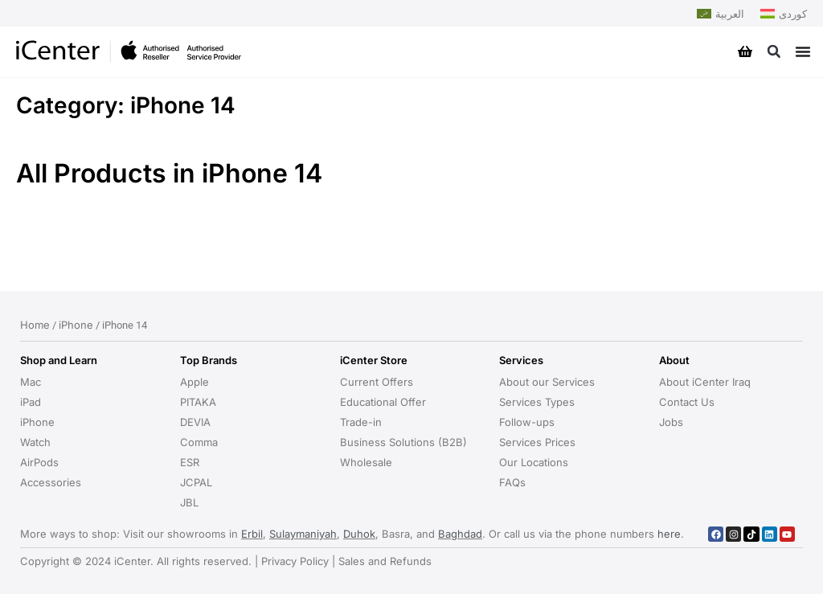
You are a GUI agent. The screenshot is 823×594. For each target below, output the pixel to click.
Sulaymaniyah (303, 533)
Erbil (252, 533)
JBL (189, 502)
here (669, 533)
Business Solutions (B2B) (403, 442)
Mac (30, 381)
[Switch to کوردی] (783, 14)
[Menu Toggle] (803, 51)
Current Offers (376, 381)
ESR (189, 462)
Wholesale (366, 462)
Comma (199, 442)
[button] (773, 52)
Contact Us (686, 401)
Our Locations (533, 462)
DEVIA (195, 422)
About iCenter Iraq (705, 381)
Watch (35, 442)
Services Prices (537, 442)
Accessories (50, 482)
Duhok (359, 533)
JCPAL (196, 482)
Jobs (671, 422)
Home (35, 324)
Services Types (537, 401)
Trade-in (361, 422)
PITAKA (198, 401)
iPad (30, 401)
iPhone (76, 324)
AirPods (39, 462)
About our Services (547, 381)
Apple (194, 381)
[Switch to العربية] (720, 14)
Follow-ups (527, 422)
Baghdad (460, 533)
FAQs (512, 482)
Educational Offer (383, 401)
